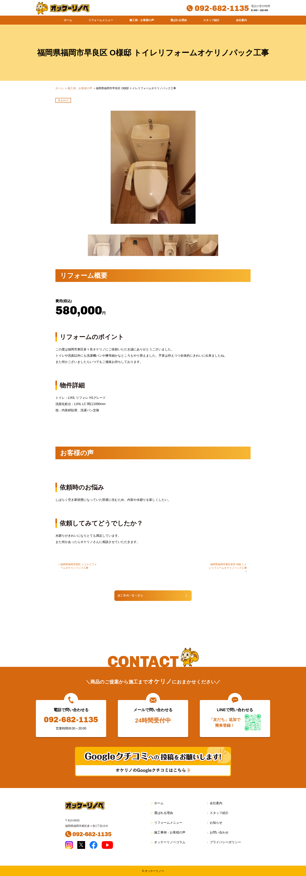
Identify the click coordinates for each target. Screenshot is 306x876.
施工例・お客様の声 (141, 20)
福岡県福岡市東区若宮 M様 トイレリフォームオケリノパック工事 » (228, 567)
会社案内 (241, 20)
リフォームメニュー (100, 20)
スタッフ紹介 (211, 20)
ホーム (68, 20)
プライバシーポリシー (223, 842)
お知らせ (214, 822)
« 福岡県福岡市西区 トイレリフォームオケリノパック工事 (78, 565)
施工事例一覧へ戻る (140, 595)
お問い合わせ (217, 832)
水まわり (63, 100)
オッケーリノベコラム (167, 842)
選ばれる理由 (178, 20)
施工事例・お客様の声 (167, 832)
